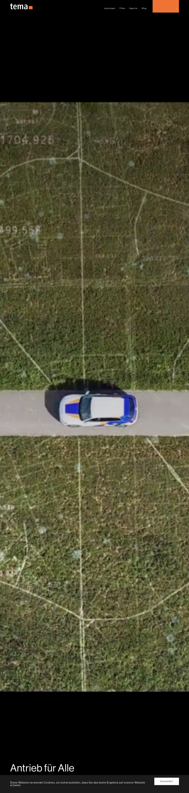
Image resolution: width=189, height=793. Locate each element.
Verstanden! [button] (166, 781)
